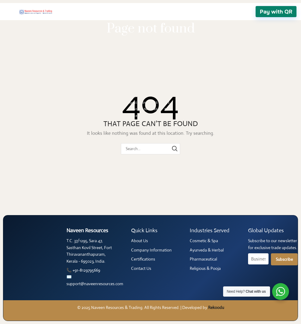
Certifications (143, 259)
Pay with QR (276, 11)
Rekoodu (216, 307)
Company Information (151, 250)
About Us (139, 240)
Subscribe (284, 259)
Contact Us (141, 268)
